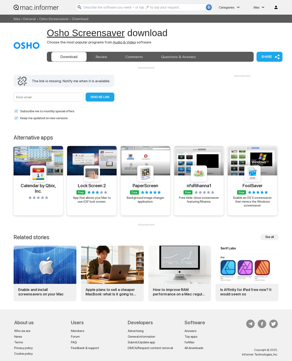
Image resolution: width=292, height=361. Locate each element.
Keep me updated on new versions (44, 118)
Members (77, 331)
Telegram (250, 324)
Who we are (22, 331)
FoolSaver (253, 185)
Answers (178, 57)
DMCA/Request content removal (150, 348)
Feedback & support (85, 348)
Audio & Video (124, 42)
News (18, 336)
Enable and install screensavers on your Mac (40, 292)
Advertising (136, 331)
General (29, 19)
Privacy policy (23, 348)
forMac (189, 342)
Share (266, 57)
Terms (18, 342)
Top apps (191, 336)
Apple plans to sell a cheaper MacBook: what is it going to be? (110, 292)
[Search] (144, 7)
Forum (75, 336)
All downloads (194, 348)
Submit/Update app (141, 342)
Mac (17, 19)
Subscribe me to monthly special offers (47, 111)
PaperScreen (145, 185)
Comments (134, 57)
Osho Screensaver (54, 19)
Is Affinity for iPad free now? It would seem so (246, 292)
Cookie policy (23, 354)
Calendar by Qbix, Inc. (38, 188)
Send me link (100, 97)
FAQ (74, 342)
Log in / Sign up (274, 7)
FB (262, 324)
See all (269, 237)
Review (101, 57)
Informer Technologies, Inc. (260, 354)
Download (68, 57)
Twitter (273, 324)
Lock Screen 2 (92, 185)
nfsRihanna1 (199, 185)
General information (141, 336)
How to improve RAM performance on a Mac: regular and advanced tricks (179, 292)
